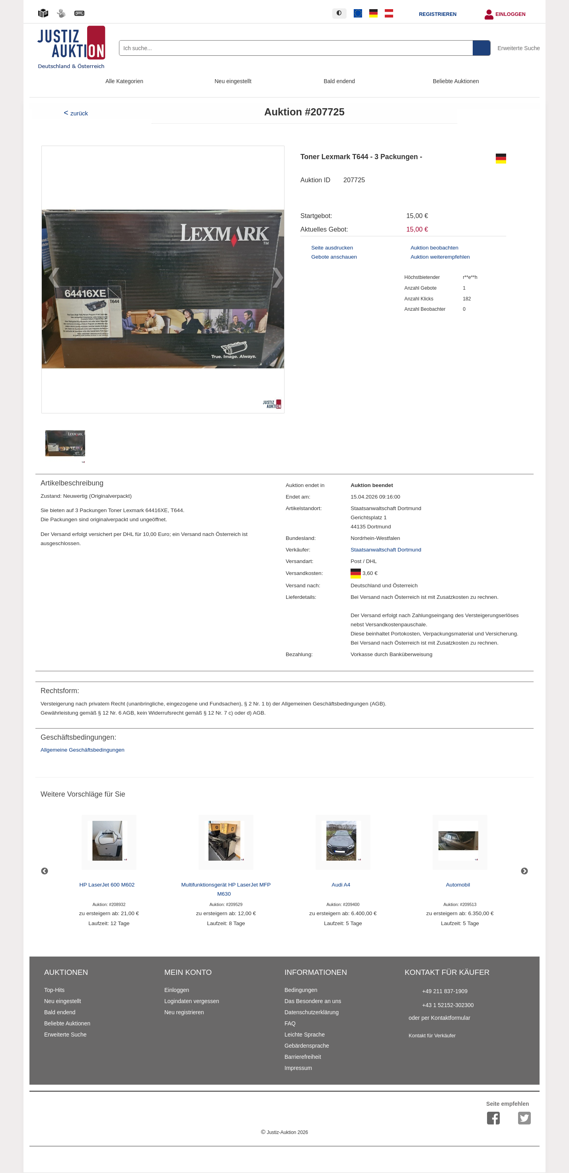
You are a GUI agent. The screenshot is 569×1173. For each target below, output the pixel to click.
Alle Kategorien (124, 81)
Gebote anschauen (334, 257)
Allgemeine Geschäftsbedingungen (83, 750)
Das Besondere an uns (312, 1001)
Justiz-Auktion (284, 1132)
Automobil (458, 885)
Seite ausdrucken (332, 248)
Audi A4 (341, 885)
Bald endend (339, 81)
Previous (45, 871)
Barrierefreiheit (302, 1057)
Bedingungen (301, 990)
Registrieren (437, 14)
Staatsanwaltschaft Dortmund (386, 550)
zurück (79, 113)
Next (524, 871)
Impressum (298, 1068)
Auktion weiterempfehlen (440, 257)
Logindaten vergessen (191, 1001)
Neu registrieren (184, 1012)
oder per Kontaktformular (439, 1018)
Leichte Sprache (304, 1034)
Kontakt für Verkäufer (432, 1036)
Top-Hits (54, 990)
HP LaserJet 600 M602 (107, 885)
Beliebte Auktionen (456, 81)
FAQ (290, 1023)
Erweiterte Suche (518, 48)
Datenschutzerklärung (311, 1012)
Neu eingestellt (232, 81)
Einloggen (510, 14)
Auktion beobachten (434, 248)
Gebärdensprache (306, 1045)
